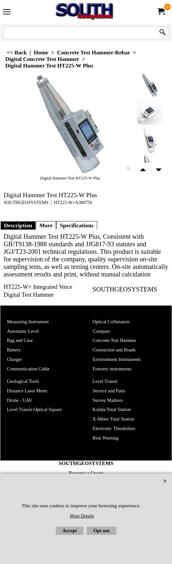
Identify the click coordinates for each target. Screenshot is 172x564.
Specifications (77, 225)
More (46, 225)
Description (18, 225)
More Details (82, 516)
